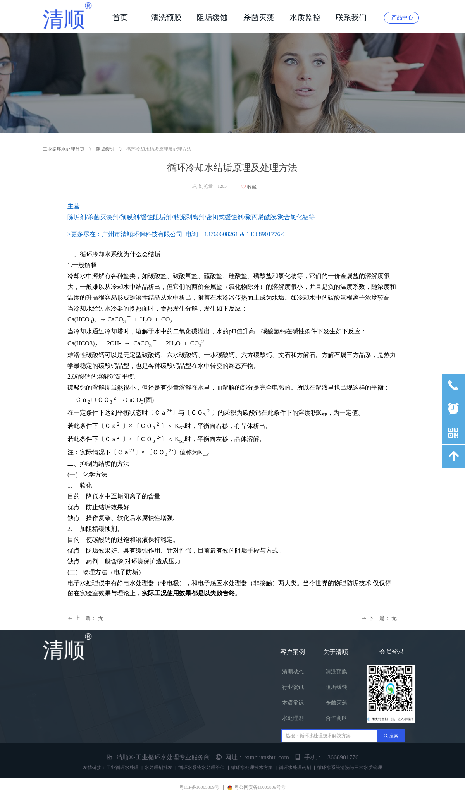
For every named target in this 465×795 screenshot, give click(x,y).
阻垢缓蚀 (105, 149)
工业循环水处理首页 (63, 149)
